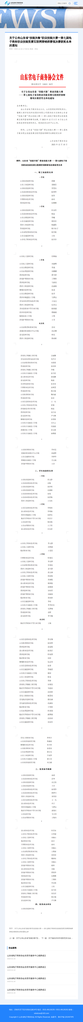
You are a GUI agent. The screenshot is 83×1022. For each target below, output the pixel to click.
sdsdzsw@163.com (41, 1013)
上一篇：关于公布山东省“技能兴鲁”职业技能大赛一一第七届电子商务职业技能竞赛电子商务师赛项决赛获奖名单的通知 (25, 938)
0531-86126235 (49, 1010)
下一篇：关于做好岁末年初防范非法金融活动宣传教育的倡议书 (58, 938)
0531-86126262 (62, 1010)
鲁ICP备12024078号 (66, 1017)
